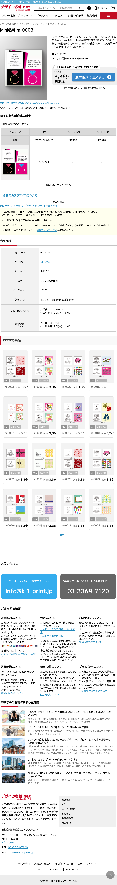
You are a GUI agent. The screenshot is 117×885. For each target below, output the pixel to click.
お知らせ (66, 803)
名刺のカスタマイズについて (20, 195)
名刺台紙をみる (29, 206)
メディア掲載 (68, 799)
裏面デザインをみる (10, 206)
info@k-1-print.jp (28, 580)
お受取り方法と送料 (47, 230)
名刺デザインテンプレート (31, 24)
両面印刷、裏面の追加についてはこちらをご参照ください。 (30, 103)
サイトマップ (93, 853)
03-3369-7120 (88, 580)
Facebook (72, 859)
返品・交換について (50, 684)
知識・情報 (92, 15)
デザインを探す (25, 15)
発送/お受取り (75, 15)
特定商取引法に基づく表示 (68, 853)
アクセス (66, 794)
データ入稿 (42, 15)
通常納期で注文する (93, 77)
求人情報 (66, 812)
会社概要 (66, 789)
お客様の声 (67, 808)
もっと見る (58, 535)
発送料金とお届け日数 (51, 625)
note (41, 859)
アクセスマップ (9, 832)
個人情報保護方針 (41, 853)
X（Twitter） (55, 859)
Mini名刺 (50, 24)
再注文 (58, 15)
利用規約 (23, 853)
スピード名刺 (8, 15)
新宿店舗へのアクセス (90, 632)
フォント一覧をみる (47, 206)
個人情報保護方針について (93, 681)
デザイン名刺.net (8, 24)
